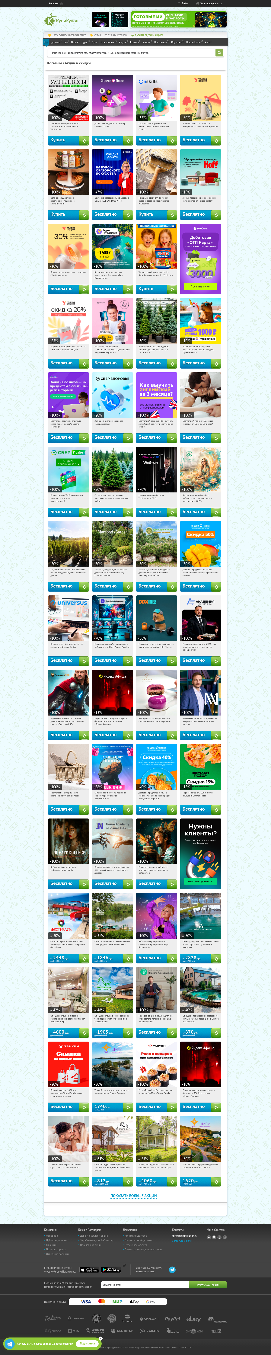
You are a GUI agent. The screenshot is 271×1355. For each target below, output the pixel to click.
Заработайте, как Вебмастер (96, 1240)
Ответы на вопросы (57, 1254)
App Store (89, 1270)
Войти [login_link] (185, 3)
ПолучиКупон (194, 42)
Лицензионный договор (139, 1240)
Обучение (177, 42)
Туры (86, 42)
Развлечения (109, 42)
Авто (208, 42)
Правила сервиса (56, 1249)
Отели (75, 42)
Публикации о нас (57, 1240)
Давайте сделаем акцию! (94, 1235)
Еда (66, 42)
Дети (95, 42)
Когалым (54, 3)
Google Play (111, 1270)
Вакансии (51, 1245)
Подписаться (87, 1343)
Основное (52, 1235)
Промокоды (161, 42)
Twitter (219, 1237)
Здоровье (56, 42)
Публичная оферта (136, 1245)
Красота (135, 42)
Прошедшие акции (91, 1245)
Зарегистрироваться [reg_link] (211, 3)
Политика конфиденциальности (144, 1249)
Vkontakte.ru (214, 1237)
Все (46, 42)
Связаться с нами (182, 1240)
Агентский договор (136, 1235)
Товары (147, 42)
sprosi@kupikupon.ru (184, 1236)
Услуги (123, 42)
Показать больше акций (133, 1195)
